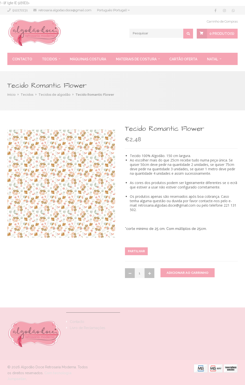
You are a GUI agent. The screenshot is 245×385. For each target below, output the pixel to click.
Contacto (22, 59)
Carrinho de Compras (222, 21)
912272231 (20, 10)
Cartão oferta (183, 59)
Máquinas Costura (88, 59)
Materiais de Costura (136, 59)
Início (11, 94)
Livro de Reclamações (87, 328)
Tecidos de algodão (54, 94)
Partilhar (136, 251)
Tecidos (49, 59)
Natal (212, 59)
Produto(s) (221, 34)
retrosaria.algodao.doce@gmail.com (64, 10)
